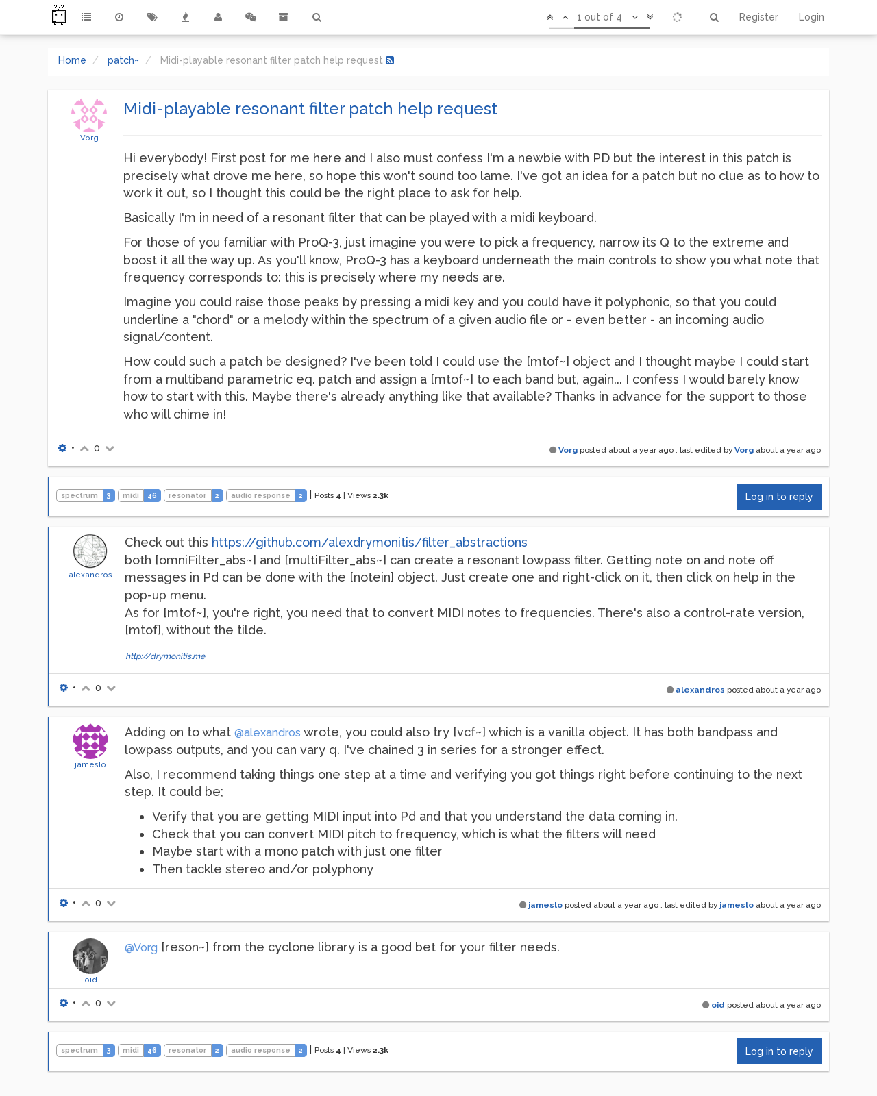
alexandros (90, 575)
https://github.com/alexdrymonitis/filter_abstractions (370, 542)
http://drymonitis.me (165, 656)
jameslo (90, 764)
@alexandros (267, 732)
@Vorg (141, 947)
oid (90, 979)
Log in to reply (779, 496)
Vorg (89, 137)
